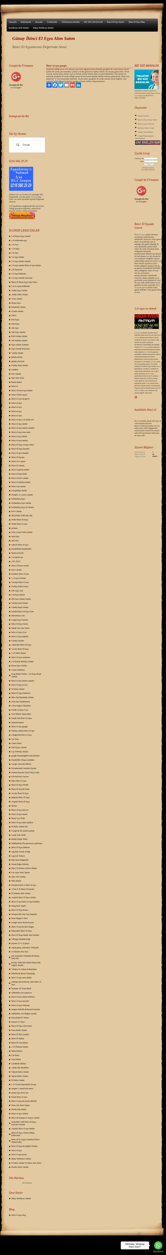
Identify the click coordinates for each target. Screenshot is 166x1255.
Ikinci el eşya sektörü (20, 1113)
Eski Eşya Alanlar (19, 332)
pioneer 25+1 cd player (21, 943)
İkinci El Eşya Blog (137, 22)
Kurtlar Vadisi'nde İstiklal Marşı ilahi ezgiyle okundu (26, 963)
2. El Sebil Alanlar (19, 653)
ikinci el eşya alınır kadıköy (22, 822)
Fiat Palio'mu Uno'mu (20, 776)
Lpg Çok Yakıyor (18, 856)
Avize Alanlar (17, 299)
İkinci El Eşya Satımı (20, 624)
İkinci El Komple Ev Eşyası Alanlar (26, 1118)
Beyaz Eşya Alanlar (19, 665)
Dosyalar (39, 22)
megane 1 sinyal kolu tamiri (22, 1088)
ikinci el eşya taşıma (19, 814)
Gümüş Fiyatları (18, 641)
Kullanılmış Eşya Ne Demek (23, 507)
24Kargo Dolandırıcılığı (21, 939)
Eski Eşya (15, 319)
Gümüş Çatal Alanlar (20, 603)
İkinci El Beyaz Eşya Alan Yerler (24, 282)
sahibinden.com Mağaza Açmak (24, 1013)
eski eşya (15, 328)
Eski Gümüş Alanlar (19, 336)
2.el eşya (34, 197)
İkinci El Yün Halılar (20, 1043)
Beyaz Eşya (16, 303)
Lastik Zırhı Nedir (19, 835)
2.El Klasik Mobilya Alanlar (23, 661)
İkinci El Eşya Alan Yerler (22, 1026)
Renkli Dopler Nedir (20, 839)
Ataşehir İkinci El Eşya (21, 802)
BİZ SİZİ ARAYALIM (93, 22)
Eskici (14, 315)
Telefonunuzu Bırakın (70, 22)
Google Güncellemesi (145, 132)
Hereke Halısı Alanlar (20, 1167)
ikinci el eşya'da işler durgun (23, 927)
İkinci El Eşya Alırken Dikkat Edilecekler (23, 1134)
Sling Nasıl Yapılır (19, 906)
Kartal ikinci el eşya (19, 1097)
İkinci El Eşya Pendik (20, 785)
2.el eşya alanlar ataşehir (21, 261)
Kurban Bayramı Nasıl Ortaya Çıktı (25, 772)
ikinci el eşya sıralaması (21, 657)
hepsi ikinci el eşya (19, 781)
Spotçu (14, 806)
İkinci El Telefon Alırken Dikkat (24, 868)
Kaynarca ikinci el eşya (146, 128)
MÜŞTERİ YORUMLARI (22, 515)
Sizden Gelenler (143, 116)
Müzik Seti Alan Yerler (21, 628)
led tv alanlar (17, 511)
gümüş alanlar (17, 357)
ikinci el (15, 386)
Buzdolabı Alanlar (19, 307)
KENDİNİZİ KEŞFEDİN (21, 549)
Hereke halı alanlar (19, 1109)
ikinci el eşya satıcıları (20, 1001)
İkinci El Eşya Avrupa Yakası (23, 445)
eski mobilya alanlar (19, 340)
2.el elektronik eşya (19, 240)
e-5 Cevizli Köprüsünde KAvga (24, 1084)
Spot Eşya (15, 536)
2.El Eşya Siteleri (18, 595)
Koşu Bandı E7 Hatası (20, 1018)
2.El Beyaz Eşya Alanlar (21, 236)
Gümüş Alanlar (17, 353)
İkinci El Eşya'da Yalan (21, 789)
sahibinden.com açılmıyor (22, 993)
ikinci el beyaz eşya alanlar (22, 390)
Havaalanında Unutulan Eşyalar (24, 768)
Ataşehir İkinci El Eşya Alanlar (24, 897)
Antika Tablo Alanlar (20, 294)
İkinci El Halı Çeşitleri (20, 1034)
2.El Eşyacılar (17, 269)
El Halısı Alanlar (18, 689)
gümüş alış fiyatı (18, 361)
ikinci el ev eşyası (19, 461)
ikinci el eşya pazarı (19, 1154)
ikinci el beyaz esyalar (20, 565)
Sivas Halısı (16, 1059)
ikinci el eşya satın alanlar (22, 977)
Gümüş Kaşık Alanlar (20, 607)
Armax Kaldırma (18, 670)
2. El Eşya (16, 249)
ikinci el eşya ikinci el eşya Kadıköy (26, 902)
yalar (23, 194)
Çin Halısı (16, 1055)
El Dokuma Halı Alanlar (21, 893)
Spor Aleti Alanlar (19, 877)
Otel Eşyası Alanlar (19, 747)
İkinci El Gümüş (18, 465)
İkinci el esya (139, 234)
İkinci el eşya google (20, 726)
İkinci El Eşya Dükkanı (21, 847)
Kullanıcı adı (139, 158)
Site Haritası (27, 1183)
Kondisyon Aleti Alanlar (19, 28)
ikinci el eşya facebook (146, 124)
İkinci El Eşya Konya (20, 910)
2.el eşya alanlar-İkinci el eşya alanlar (26, 265)
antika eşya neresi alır (20, 1093)
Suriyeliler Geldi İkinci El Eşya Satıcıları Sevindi (24, 1123)
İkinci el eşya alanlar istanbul (23, 428)
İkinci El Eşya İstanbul (20, 449)
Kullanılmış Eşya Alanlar (21, 503)
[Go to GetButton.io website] (158, 1252)
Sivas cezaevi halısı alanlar (22, 532)
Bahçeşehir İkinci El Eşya (22, 931)
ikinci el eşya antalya (20, 440)
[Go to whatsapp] (158, 1245)
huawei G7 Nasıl (18, 1022)
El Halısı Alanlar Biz (20, 826)
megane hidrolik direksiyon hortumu (26, 1009)
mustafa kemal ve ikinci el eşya (24, 885)
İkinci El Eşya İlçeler (115, 22)
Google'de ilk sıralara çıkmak (23, 831)
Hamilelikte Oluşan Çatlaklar (23, 760)
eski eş (18, 194)
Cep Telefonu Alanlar (20, 751)
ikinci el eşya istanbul (20, 453)
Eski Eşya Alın (17, 591)
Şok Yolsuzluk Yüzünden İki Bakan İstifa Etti (25, 957)
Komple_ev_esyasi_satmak (22, 495)
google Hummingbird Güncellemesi (26, 756)
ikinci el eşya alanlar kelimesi (23, 997)
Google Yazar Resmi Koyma (23, 922)
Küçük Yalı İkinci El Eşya (22, 718)
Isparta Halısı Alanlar (20, 1076)
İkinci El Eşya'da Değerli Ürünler (25, 1146)
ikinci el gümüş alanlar (20, 470)
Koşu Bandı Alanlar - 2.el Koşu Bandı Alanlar (26, 675)
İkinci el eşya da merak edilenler (24, 1101)
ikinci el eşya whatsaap (21, 1005)
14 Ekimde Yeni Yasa (20, 952)
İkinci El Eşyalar (18, 457)
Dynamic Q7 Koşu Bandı (21, 988)
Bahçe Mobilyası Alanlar (43, 28)
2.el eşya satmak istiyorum (22, 278)
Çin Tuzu (15, 739)
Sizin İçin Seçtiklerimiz (21, 701)
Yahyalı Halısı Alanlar (20, 1072)
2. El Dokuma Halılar (20, 1047)
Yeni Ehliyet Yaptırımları (21, 714)
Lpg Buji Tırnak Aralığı (21, 852)
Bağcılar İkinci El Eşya (21, 797)
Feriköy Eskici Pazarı (20, 586)
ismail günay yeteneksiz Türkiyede (25, 947)
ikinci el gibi (150, 374)
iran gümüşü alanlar (19, 490)
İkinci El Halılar (18, 1038)
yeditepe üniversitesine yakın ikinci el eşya (26, 983)
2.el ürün (149, 352)
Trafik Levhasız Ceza (20, 710)
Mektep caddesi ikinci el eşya (23, 731)
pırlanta (15, 528)
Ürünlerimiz (52, 22)
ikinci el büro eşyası (19, 395)
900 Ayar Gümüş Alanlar (21, 599)
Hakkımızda (26, 22)
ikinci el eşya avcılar (20, 685)
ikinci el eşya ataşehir (20, 636)
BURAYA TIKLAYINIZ (143, 96)
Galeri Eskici (17, 743)
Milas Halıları (17, 1051)
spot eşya (15, 540)
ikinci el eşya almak (19, 436)
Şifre (141, 161)
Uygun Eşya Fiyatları (20, 620)
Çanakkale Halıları (19, 1063)
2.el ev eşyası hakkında (21, 286)
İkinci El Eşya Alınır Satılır (147, 120)
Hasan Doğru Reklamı (20, 864)
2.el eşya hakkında (19, 274)
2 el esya (15, 244)
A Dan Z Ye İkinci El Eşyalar (23, 889)
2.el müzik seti (17, 557)
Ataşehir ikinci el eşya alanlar (23, 1128)
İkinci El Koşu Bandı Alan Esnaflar (25, 935)
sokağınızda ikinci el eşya (22, 735)
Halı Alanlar (16, 374)
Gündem (15, 369)
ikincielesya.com (18, 615)
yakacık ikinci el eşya (20, 545)
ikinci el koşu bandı (19, 474)
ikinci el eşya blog (19, 1215)
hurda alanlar (17, 382)
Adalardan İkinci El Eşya (21, 645)
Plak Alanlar (16, 881)
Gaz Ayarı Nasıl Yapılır (21, 872)
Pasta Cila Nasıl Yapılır (21, 1105)
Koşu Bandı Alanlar (19, 1030)
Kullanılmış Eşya (18, 499)
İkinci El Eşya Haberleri (21, 693)
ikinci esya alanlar (19, 486)
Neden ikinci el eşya (19, 524)
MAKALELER (18, 553)
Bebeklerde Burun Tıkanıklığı (23, 973)
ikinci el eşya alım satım (21, 432)
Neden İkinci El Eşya (20, 520)
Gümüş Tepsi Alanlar (20, 365)
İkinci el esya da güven (21, 399)
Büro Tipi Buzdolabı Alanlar (23, 697)
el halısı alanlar (17, 311)
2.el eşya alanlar (18, 257)
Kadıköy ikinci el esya (20, 574)
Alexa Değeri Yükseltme (21, 706)
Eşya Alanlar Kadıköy (20, 345)
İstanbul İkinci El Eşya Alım (23, 611)
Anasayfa (13, 22)
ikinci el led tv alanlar (20, 478)
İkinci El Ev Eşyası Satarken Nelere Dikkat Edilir (26, 1140)
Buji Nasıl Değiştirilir (20, 860)
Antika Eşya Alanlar (19, 290)
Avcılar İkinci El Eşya (20, 649)
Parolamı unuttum (148, 168)
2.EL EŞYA (16, 561)
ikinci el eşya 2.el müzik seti (23, 419)
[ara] (26, 145)
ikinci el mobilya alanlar (21, 482)
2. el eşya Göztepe (19, 578)
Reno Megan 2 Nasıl (20, 918)
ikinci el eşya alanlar (20, 424)
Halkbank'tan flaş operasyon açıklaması (27, 843)
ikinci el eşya (17, 403)
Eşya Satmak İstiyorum (21, 349)
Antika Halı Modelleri (20, 1068)
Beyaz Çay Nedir (18, 818)
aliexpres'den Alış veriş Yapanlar (24, 914)
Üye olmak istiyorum (148, 170)
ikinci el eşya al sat (19, 632)
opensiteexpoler (18, 722)
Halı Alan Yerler (18, 378)
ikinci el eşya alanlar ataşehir (23, 681)
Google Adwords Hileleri (21, 764)
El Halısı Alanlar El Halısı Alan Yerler (26, 1163)
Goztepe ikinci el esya (20, 582)
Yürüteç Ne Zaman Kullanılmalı (24, 969)
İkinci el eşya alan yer (20, 810)
